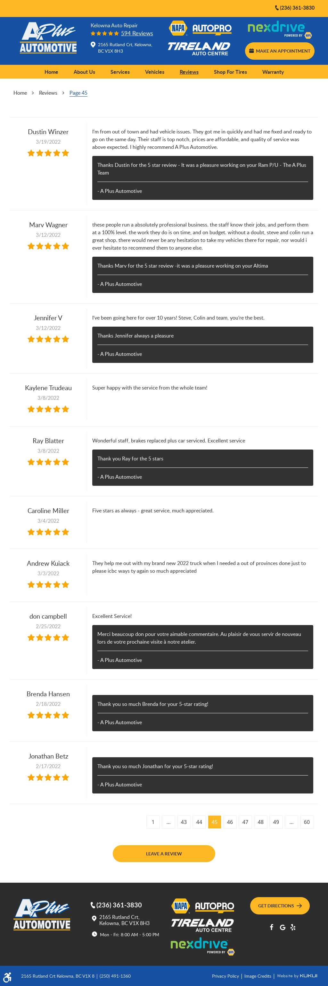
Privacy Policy (226, 976)
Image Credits (258, 976)
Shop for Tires (230, 71)
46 (230, 822)
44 (199, 822)
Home (51, 71)
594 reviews (137, 33)
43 (184, 822)
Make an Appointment (279, 50)
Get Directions (280, 905)
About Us (84, 71)
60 (307, 822)
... (169, 822)
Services (120, 71)
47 (245, 822)
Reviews (189, 71)
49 (276, 822)
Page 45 (78, 92)
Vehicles (154, 71)
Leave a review (164, 853)
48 (261, 822)
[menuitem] (51, 72)
